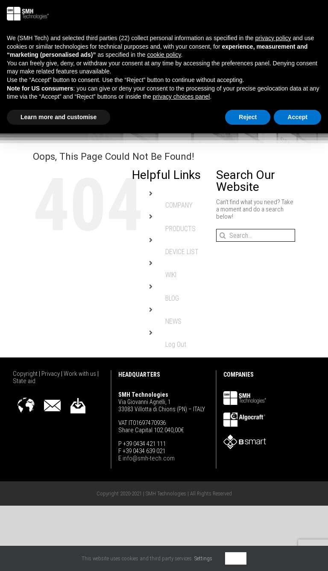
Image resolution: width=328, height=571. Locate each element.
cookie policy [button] (164, 54)
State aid (24, 381)
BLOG (172, 298)
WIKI (170, 275)
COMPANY (179, 205)
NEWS (173, 321)
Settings (203, 558)
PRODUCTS (180, 229)
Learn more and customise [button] (58, 117)
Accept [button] (297, 117)
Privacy (51, 374)
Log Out (175, 344)
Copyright (26, 374)
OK (236, 558)
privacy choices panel (181, 96)
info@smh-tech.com (148, 458)
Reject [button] (248, 117)
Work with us (80, 374)
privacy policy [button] (273, 38)
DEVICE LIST (182, 252)
